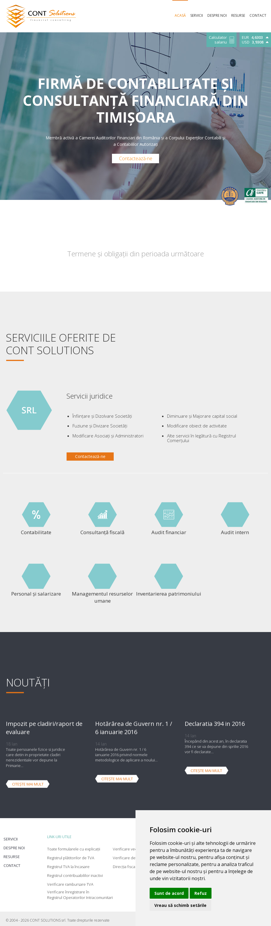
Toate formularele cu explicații (73, 845)
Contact (11, 862)
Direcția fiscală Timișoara (134, 863)
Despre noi (13, 844)
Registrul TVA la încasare (68, 863)
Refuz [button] (200, 893)
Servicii (10, 835)
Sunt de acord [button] (169, 893)
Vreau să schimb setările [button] (180, 905)
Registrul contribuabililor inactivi (75, 872)
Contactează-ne (135, 158)
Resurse (11, 853)
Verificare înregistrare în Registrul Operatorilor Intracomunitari (80, 891)
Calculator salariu (218, 39)
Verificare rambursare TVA (70, 881)
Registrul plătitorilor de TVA (70, 854)
